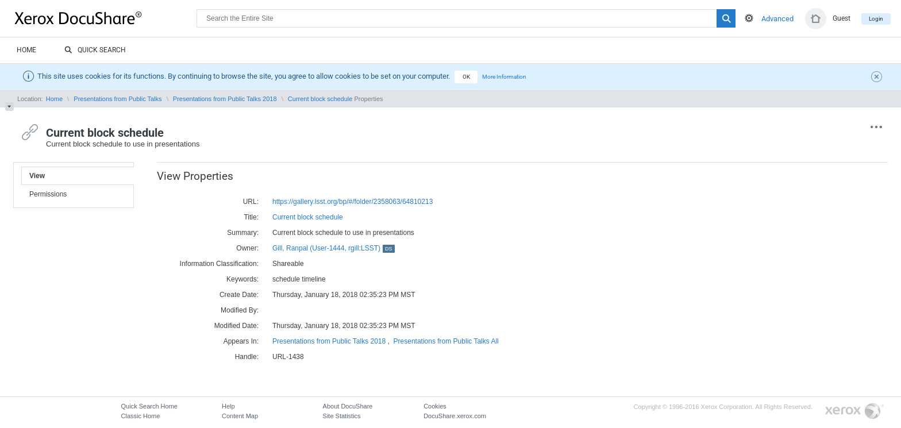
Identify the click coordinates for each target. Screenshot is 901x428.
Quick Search (95, 50)
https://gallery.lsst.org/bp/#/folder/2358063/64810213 (352, 202)
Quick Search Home (149, 406)
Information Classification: (219, 264)
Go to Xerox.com (854, 411)
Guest (841, 18)
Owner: (247, 248)
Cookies (434, 406)
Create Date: (239, 295)
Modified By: (240, 310)
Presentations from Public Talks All (446, 341)
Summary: (243, 233)
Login (876, 19)
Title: (251, 217)
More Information (504, 77)
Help (228, 406)
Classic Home (140, 415)
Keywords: (242, 279)
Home (26, 50)
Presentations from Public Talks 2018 (225, 98)
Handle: (247, 357)
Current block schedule (320, 98)
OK (466, 77)
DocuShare (106, 18)
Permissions (48, 194)
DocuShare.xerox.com (454, 415)
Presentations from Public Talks (117, 98)
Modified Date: (236, 326)
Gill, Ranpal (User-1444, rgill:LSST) (333, 248)
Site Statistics (342, 415)
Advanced (777, 18)
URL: (251, 202)
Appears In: (241, 341)
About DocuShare (348, 406)
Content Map (240, 415)
